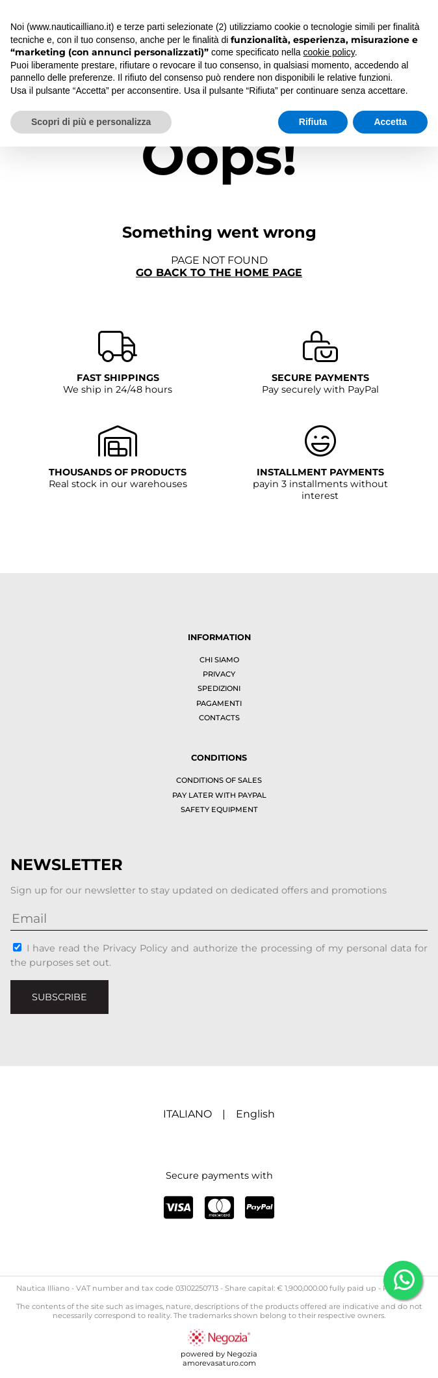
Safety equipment (219, 809)
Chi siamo (219, 659)
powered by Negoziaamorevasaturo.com (219, 1354)
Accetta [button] (390, 122)
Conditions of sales (219, 780)
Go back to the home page (219, 272)
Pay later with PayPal (219, 795)
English (255, 1114)
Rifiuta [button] (313, 122)
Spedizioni (219, 688)
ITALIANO (187, 1114)
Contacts (219, 717)
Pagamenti (219, 703)
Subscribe (59, 997)
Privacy (219, 674)
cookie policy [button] (329, 52)
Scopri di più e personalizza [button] (91, 122)
